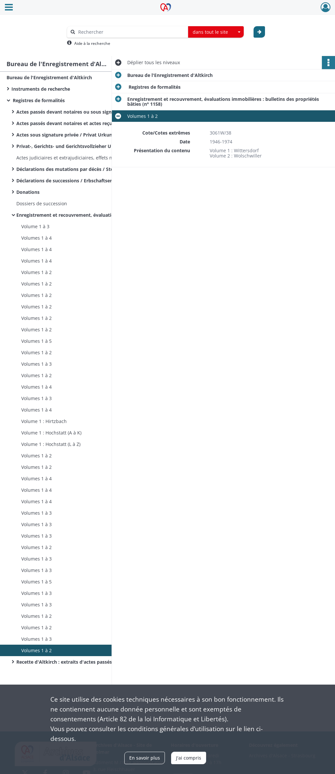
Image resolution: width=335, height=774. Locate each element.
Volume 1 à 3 (35, 226)
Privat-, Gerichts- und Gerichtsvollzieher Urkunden (73, 146)
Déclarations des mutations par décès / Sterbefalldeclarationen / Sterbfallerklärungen (81, 169)
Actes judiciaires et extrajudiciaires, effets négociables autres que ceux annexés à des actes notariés (81, 158)
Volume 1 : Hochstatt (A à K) (51, 433)
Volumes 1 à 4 (36, 238)
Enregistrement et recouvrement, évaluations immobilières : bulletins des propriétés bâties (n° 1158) (81, 215)
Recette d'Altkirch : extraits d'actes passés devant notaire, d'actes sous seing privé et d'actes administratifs (81, 662)
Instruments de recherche (40, 89)
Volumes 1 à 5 (36, 341)
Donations (28, 192)
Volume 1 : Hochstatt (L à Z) (50, 444)
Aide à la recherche (92, 43)
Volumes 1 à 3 (36, 364)
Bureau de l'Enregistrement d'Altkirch (49, 77)
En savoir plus (144, 758)
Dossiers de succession (41, 203)
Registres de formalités (38, 100)
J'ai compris (188, 758)
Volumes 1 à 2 (36, 272)
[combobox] (216, 32)
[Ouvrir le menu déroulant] (9, 8)
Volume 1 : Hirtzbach (44, 421)
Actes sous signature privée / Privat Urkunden (68, 135)
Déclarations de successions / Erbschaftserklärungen (75, 180)
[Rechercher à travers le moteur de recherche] (131, 31)
